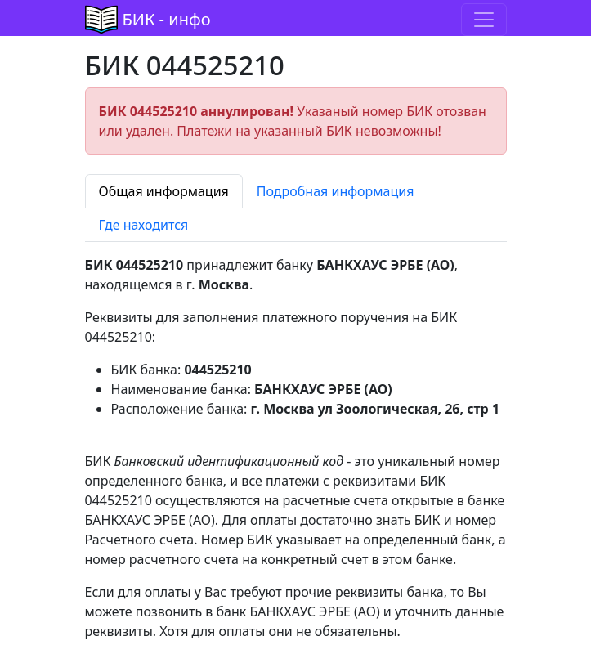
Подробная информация (335, 191)
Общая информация (164, 191)
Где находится (144, 225)
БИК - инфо (167, 19)
